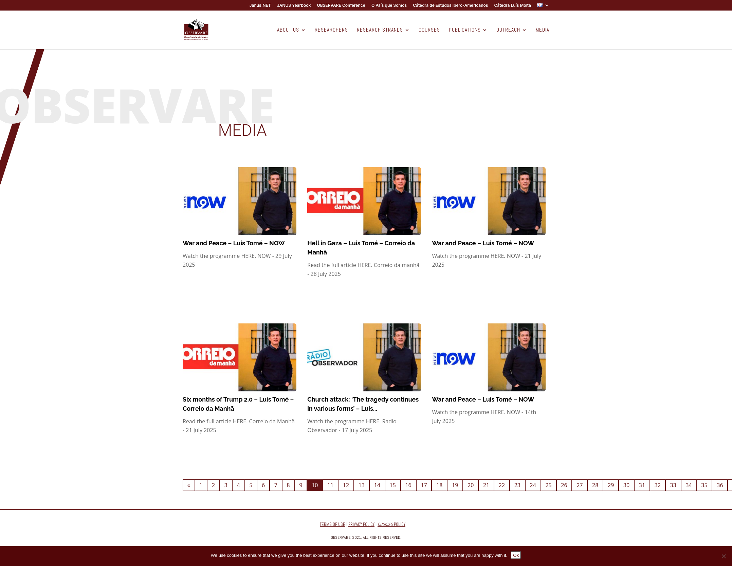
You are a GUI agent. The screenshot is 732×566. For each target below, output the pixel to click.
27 (580, 485)
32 (658, 485)
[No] (723, 556)
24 (533, 485)
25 (548, 485)
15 (393, 485)
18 (439, 485)
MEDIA (542, 30)
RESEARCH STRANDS (380, 30)
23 (517, 485)
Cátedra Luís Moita (512, 5)
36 (720, 485)
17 (424, 485)
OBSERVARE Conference (341, 5)
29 (611, 485)
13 (362, 485)
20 (471, 485)
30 (626, 485)
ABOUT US (288, 30)
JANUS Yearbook (294, 5)
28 (595, 485)
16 (408, 485)
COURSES (429, 30)
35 (704, 485)
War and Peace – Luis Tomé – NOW (234, 243)
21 (486, 485)
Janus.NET (260, 5)
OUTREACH (508, 30)
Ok (516, 555)
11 (330, 485)
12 (346, 485)
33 (673, 485)
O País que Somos (389, 5)
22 (502, 485)
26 (564, 485)
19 (455, 485)
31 (642, 485)
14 (377, 485)
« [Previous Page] (188, 485)
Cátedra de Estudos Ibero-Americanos (450, 5)
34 (688, 485)
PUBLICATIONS (465, 30)
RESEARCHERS (331, 30)
